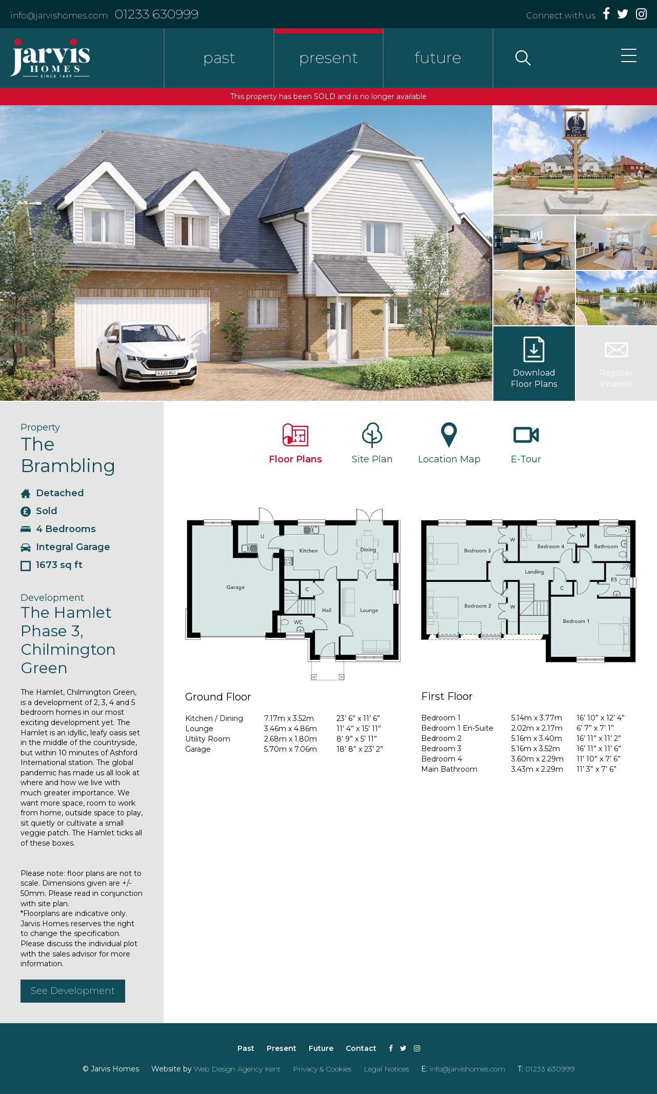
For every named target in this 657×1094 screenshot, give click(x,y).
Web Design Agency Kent (237, 1068)
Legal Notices (386, 1068)
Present (281, 1048)
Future (321, 1048)
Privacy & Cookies (322, 1068)
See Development (73, 991)
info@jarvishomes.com (59, 16)
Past (245, 1048)
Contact (361, 1048)
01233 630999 (156, 14)
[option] (246, 253)
